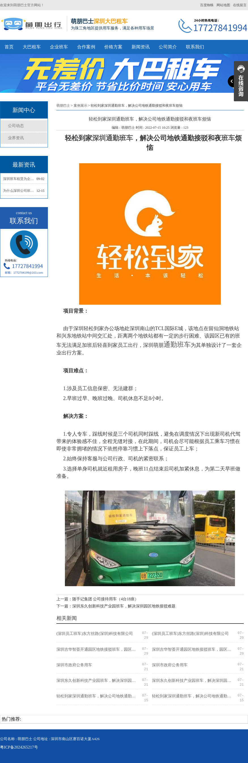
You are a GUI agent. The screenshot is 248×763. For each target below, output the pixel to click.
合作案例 (86, 46)
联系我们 (195, 46)
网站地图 (223, 5)
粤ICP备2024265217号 (19, 747)
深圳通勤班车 (112, 138)
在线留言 (240, 5)
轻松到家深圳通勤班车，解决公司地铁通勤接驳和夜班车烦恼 (97, 696)
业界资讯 (16, 138)
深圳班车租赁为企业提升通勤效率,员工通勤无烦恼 (20, 179)
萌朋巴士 (63, 106)
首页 (9, 46)
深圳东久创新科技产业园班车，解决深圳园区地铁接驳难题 (97, 680)
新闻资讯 (141, 46)
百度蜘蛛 (207, 5)
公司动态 (16, 126)
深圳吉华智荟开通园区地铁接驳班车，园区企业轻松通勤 (97, 649)
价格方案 (113, 46)
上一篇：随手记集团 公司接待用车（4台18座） (97, 599)
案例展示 (80, 106)
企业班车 (59, 46)
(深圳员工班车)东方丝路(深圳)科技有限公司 (94, 633)
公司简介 (168, 46)
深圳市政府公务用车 (74, 665)
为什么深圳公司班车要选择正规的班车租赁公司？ (20, 191)
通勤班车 (177, 344)
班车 (228, 138)
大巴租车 (32, 46)
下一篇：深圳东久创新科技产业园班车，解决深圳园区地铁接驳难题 (115, 606)
